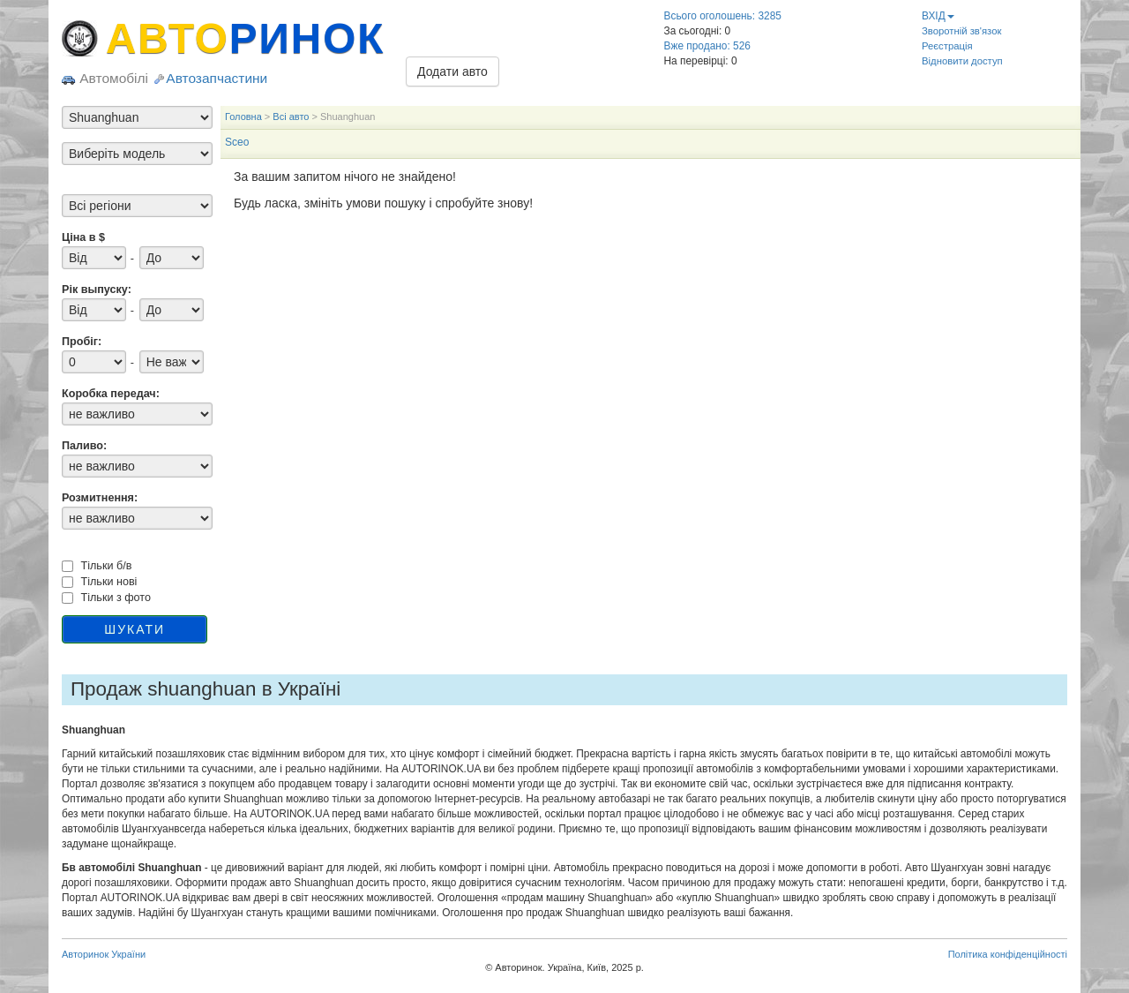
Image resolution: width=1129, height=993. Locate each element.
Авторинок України (104, 954)
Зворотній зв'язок (961, 31)
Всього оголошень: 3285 (722, 16)
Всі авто (291, 116)
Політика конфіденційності (1007, 954)
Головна (243, 116)
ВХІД (938, 16)
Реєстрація (947, 46)
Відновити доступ (962, 61)
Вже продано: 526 (707, 46)
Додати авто (452, 71)
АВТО (245, 38)
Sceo (237, 142)
